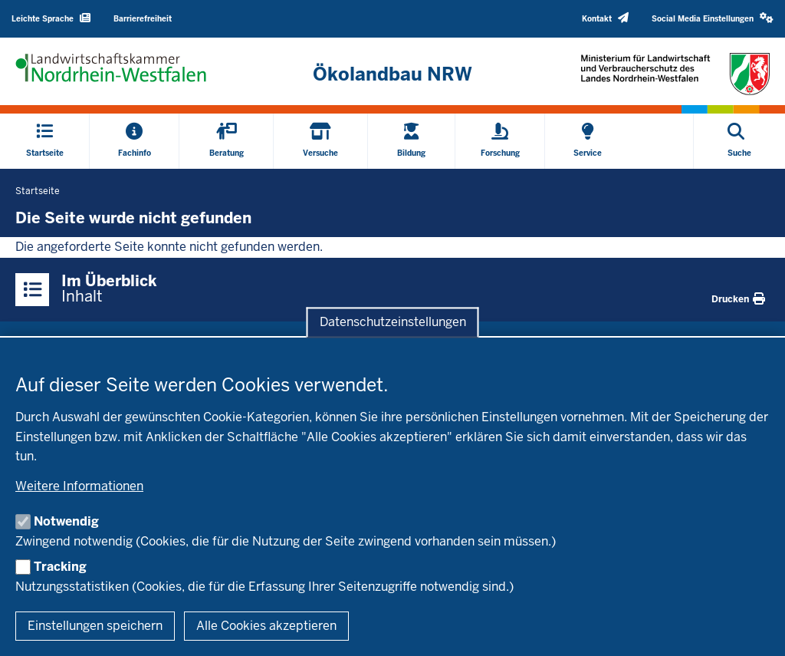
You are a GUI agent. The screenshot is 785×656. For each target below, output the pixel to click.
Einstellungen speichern (95, 626)
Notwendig (66, 521)
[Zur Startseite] (392, 74)
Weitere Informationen (79, 486)
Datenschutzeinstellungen (393, 322)
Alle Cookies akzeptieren (266, 626)
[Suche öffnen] (739, 141)
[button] (712, 19)
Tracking (60, 567)
